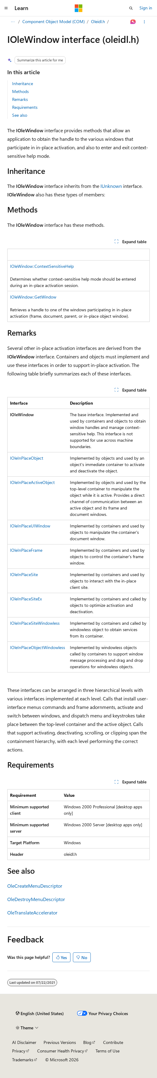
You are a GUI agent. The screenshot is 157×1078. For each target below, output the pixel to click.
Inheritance (22, 83)
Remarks (20, 99)
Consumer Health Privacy (60, 1051)
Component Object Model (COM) (53, 21)
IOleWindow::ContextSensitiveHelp (42, 266)
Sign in (145, 8)
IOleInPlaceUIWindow (30, 526)
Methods (20, 91)
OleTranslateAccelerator (32, 912)
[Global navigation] (6, 8)
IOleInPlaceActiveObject (32, 482)
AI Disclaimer (24, 1042)
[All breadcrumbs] (12, 22)
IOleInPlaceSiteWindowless (35, 623)
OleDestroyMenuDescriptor (36, 899)
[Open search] (131, 8)
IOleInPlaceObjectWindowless (37, 647)
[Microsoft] (79, 8)
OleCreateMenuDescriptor (34, 886)
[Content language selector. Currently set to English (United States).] (39, 1013)
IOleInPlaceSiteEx (26, 599)
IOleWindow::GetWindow (33, 297)
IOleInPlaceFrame (26, 550)
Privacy (18, 1051)
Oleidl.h (98, 21)
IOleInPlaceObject (26, 458)
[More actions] (144, 22)
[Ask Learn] (133, 22)
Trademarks (22, 1059)
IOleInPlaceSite (24, 574)
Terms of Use (107, 1051)
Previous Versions (60, 1042)
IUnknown (111, 186)
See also (19, 115)
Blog (87, 1042)
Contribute (113, 1042)
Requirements (25, 107)
